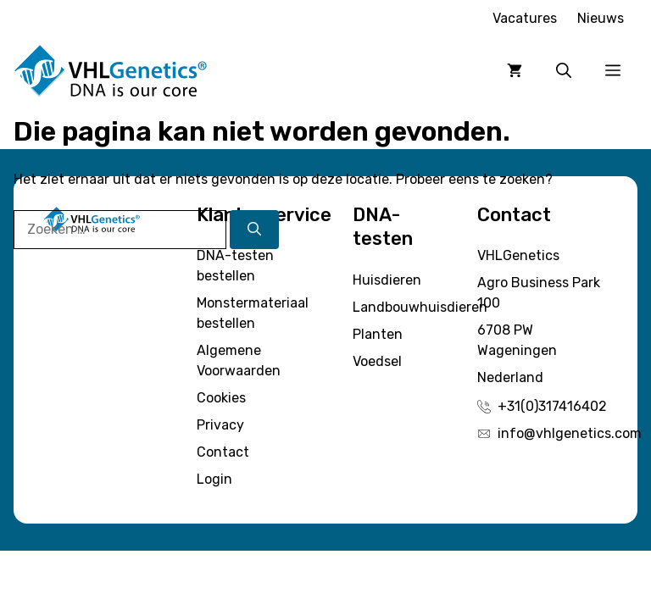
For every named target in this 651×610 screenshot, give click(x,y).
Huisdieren (387, 280)
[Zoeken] (254, 229)
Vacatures (524, 18)
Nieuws (600, 18)
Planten (378, 334)
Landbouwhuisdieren (420, 307)
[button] (563, 71)
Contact (223, 452)
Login (214, 479)
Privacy (220, 425)
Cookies (221, 398)
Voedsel (377, 361)
